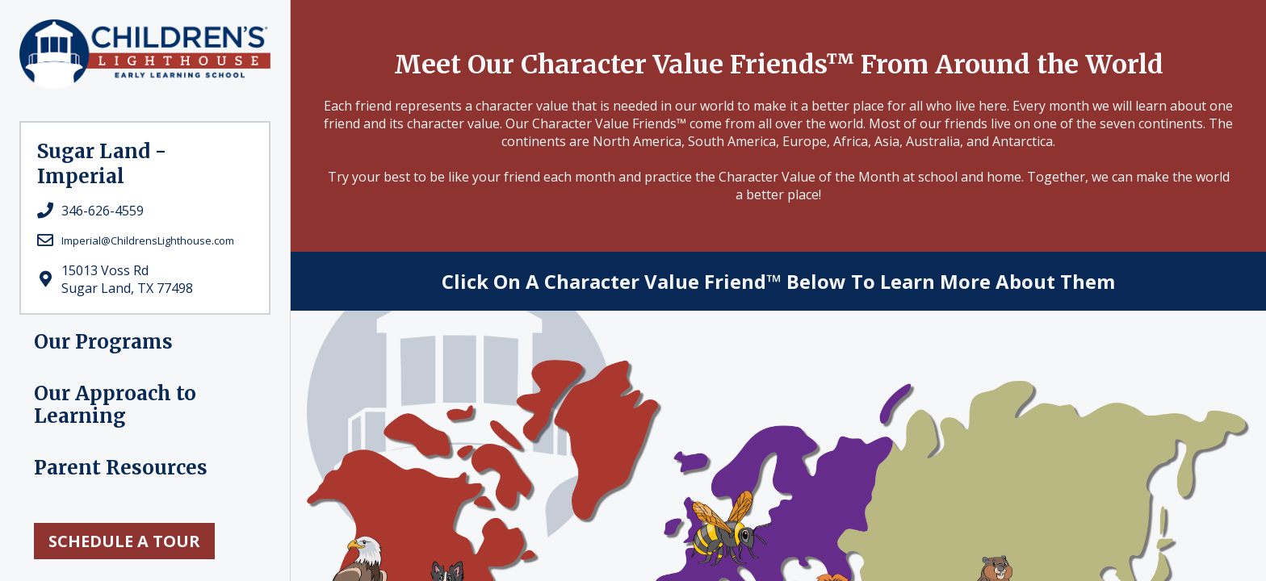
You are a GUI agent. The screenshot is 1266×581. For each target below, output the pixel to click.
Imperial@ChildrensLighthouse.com (147, 240)
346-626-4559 (102, 210)
